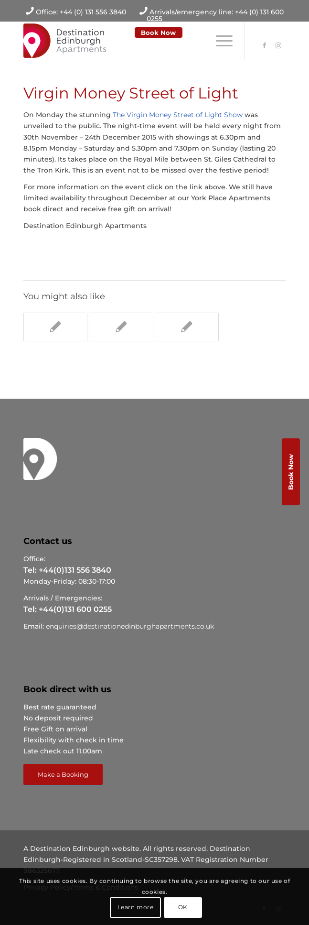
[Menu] (219, 41)
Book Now (158, 32)
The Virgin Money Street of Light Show (178, 114)
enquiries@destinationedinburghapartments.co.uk (130, 626)
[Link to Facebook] (264, 45)
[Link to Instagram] (278, 45)
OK (183, 907)
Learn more (135, 907)
